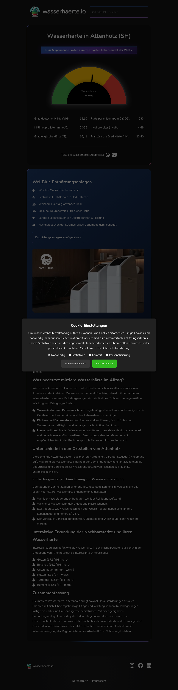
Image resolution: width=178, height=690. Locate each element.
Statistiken (77, 355)
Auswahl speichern (75, 363)
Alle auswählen (104, 363)
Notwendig (56, 355)
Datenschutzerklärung (115, 348)
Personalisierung (118, 355)
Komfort (95, 355)
